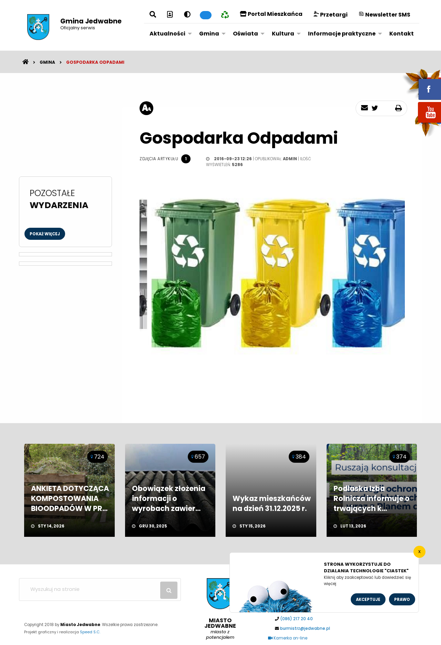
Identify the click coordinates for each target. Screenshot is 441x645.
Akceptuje (368, 599)
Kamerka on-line (287, 638)
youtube (421, 123)
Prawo (402, 599)
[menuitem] (169, 33)
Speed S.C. (90, 632)
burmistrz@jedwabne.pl (305, 628)
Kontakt (401, 34)
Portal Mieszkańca (271, 14)
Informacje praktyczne (342, 34)
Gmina (209, 34)
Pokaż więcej (45, 234)
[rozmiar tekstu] (146, 108)
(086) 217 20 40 (296, 619)
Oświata (245, 34)
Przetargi (331, 15)
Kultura (283, 34)
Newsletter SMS (384, 15)
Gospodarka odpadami (95, 62)
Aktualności (167, 34)
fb (421, 84)
